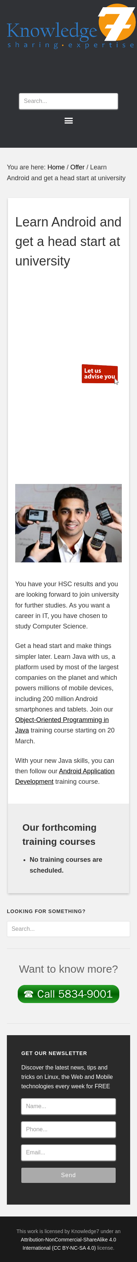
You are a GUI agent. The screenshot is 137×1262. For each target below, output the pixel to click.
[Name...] (68, 1106)
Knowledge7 (72, 29)
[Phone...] (68, 1129)
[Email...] (68, 1153)
